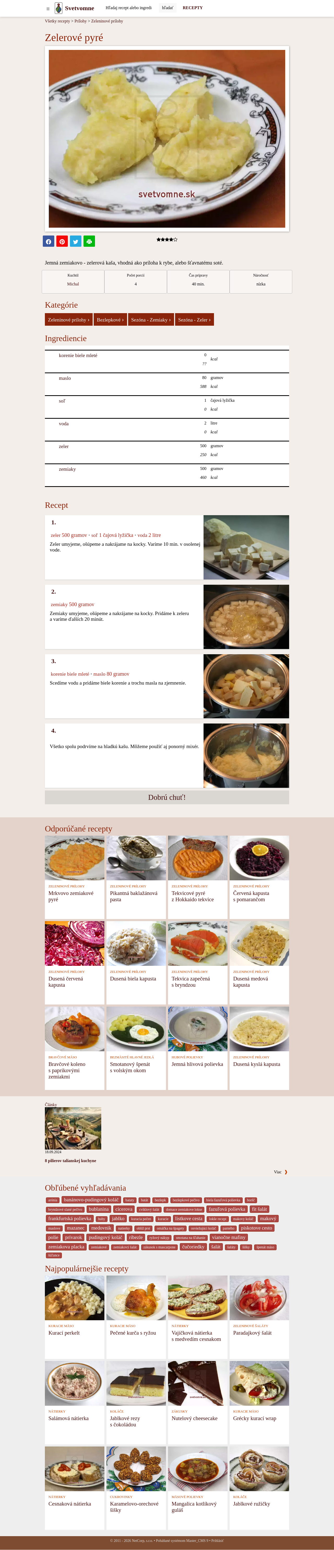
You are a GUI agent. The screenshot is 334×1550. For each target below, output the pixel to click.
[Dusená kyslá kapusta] (259, 1028)
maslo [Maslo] (65, 378)
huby (101, 1219)
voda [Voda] (64, 423)
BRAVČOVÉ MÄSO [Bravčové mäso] (63, 1057)
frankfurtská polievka (69, 1218)
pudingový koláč (105, 1237)
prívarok (73, 1237)
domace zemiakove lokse (184, 1210)
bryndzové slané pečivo (65, 1210)
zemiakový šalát (125, 1247)
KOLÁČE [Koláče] (117, 1411)
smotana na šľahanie (190, 1238)
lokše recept (217, 1219)
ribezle (136, 1237)
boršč (251, 1200)
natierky (124, 1228)
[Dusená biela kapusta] (136, 943)
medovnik (101, 1228)
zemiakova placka (66, 1246)
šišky (246, 1247)
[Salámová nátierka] (74, 1383)
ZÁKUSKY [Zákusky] (180, 1411)
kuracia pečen (141, 1219)
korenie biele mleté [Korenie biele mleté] (78, 355)
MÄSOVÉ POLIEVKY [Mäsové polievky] (187, 1497)
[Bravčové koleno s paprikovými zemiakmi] (74, 1028)
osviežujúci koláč (203, 1228)
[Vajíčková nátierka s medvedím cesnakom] (198, 1297)
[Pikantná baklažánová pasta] (136, 858)
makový (268, 1218)
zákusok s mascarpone (160, 1247)
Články (51, 1105)
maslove (54, 1228)
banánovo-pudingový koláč (91, 1199)
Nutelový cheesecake (195, 1418)
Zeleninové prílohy (107, 21)
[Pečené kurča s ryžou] (136, 1297)
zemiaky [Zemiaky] (67, 469)
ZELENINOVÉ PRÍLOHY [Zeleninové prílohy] (67, 886)
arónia (52, 1200)
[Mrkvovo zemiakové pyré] (74, 858)
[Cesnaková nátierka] (74, 1468)
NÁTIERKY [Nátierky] (180, 1326)
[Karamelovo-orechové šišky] (136, 1468)
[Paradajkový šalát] (259, 1297)
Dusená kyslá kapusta (256, 1064)
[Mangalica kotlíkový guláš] (198, 1468)
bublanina (99, 1209)
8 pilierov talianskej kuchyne (70, 1160)
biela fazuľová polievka (223, 1200)
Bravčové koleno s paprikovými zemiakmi (67, 1070)
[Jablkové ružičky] (259, 1468)
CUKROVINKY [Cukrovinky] (121, 1497)
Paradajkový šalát (252, 1333)
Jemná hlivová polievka (197, 1064)
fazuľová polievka (227, 1209)
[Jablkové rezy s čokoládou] (136, 1383)
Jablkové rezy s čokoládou (125, 1421)
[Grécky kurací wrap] (259, 1383)
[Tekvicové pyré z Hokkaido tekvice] (198, 858)
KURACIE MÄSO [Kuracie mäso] (61, 1326)
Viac (281, 1172)
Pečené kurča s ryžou (133, 1333)
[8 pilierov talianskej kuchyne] (73, 1128)
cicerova (124, 1209)
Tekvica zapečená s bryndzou (191, 981)
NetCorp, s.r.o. (142, 1541)
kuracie (163, 1219)
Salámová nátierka (69, 1418)
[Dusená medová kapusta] (259, 943)
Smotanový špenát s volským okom (130, 1067)
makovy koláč (243, 1219)
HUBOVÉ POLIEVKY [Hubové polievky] (187, 1057)
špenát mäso (265, 1247)
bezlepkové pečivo (186, 1200)
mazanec (76, 1228)
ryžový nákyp (159, 1238)
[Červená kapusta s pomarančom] (259, 858)
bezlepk (160, 1200)
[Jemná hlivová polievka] (198, 1028)
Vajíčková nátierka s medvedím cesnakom (196, 1336)
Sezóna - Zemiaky (151, 319)
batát (144, 1200)
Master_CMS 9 (197, 1541)
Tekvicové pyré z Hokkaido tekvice (193, 896)
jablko (118, 1218)
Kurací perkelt (64, 1333)
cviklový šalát (149, 1210)
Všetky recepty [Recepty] (57, 21)
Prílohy (80, 21)
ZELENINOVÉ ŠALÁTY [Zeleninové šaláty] (250, 1326)
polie (53, 1237)
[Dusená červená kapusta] (74, 943)
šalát (215, 1246)
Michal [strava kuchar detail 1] (73, 284)
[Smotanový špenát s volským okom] (136, 1028)
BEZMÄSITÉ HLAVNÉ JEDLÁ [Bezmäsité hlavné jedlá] (132, 1057)
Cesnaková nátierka (70, 1504)
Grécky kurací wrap (254, 1418)
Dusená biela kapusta (133, 978)
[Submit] (168, 8)
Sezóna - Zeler (194, 319)
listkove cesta (188, 1218)
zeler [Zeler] (64, 446)
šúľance (53, 1255)
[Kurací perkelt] (74, 1297)
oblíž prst (143, 1228)
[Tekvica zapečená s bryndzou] (198, 943)
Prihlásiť (217, 1541)
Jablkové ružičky (251, 1504)
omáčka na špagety (170, 1228)
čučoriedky (193, 1246)
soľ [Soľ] (62, 401)
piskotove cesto (256, 1228)
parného (228, 1228)
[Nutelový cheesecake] (198, 1383)
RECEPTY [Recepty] (193, 7)
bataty (130, 1200)
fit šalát (259, 1209)
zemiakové (99, 1247)
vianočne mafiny (229, 1237)
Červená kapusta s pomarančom (251, 896)
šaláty (231, 1247)
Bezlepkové (110, 319)
